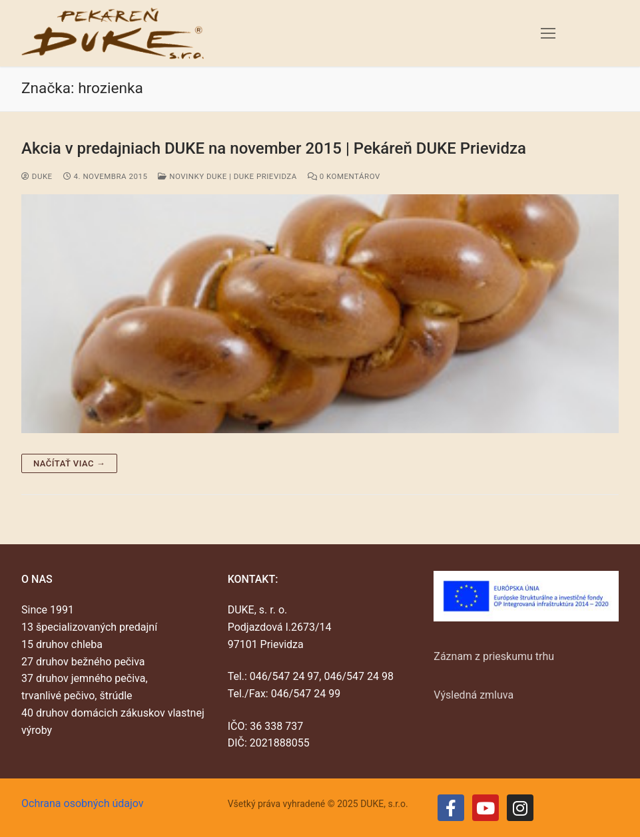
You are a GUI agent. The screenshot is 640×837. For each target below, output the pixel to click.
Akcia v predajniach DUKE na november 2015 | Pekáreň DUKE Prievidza (273, 148)
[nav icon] (548, 33)
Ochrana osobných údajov (82, 803)
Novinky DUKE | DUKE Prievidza (227, 176)
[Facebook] (451, 807)
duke (37, 176)
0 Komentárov (344, 176)
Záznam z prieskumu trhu (494, 656)
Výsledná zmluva (473, 695)
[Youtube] (485, 807)
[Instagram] (520, 807)
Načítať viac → (69, 463)
